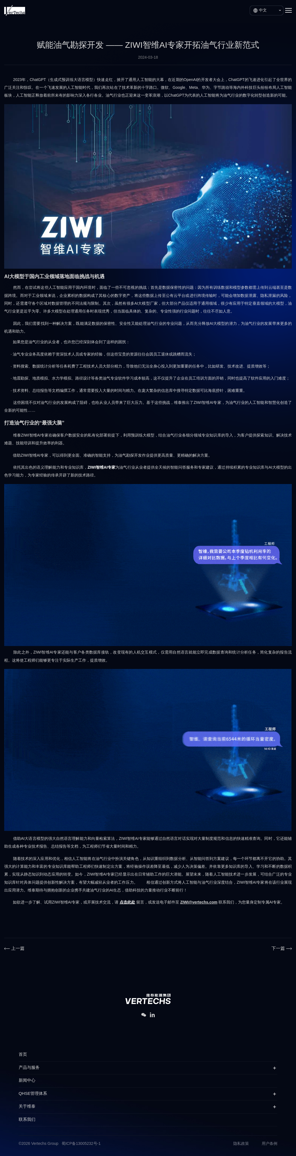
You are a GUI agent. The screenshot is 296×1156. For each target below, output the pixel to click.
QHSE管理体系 (33, 1093)
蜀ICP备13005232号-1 (81, 1144)
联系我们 (27, 1119)
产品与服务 (29, 1068)
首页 (23, 1054)
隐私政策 (241, 1144)
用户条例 (269, 1144)
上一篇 (18, 948)
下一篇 (278, 948)
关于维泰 (27, 1106)
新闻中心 (27, 1080)
